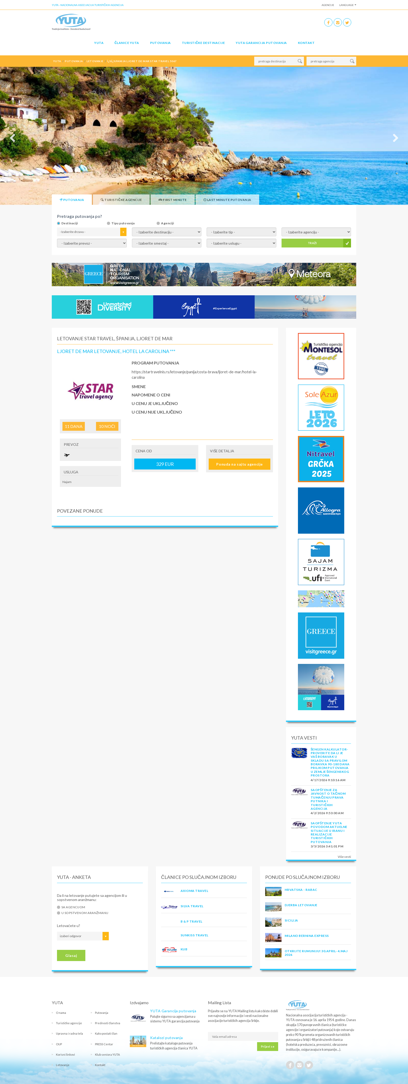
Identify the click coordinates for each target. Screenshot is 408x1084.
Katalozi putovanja (166, 1037)
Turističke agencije (69, 1023)
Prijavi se (267, 1046)
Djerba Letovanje (301, 905)
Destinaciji (69, 223)
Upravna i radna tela (69, 1033)
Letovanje (62, 1065)
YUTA (99, 43)
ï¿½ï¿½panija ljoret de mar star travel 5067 (142, 61)
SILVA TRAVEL (192, 906)
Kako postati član (106, 1033)
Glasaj (71, 955)
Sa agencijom (73, 907)
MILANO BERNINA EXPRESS (307, 936)
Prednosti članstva (107, 1023)
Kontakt (306, 43)
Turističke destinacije (203, 43)
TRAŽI (312, 243)
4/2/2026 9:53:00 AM (327, 813)
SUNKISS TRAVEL (194, 935)
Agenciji (167, 223)
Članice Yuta (126, 43)
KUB (184, 949)
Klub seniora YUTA (107, 1054)
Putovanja (160, 43)
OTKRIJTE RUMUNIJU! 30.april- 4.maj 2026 (316, 953)
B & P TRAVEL (191, 921)
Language (346, 4)
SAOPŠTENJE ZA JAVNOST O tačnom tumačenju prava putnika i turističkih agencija (328, 799)
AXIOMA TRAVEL (194, 891)
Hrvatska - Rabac (301, 890)
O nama (61, 1012)
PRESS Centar (104, 1044)
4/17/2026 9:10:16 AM (328, 780)
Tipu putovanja (123, 223)
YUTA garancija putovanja (261, 43)
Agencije (328, 4)
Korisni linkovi (65, 1054)
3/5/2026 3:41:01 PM (327, 846)
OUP (59, 1044)
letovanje (95, 61)
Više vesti (344, 857)
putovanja (74, 61)
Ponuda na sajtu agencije (239, 464)
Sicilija (291, 920)
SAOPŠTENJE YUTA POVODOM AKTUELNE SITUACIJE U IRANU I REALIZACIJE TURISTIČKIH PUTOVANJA (329, 832)
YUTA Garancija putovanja (173, 1011)
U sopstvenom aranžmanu (85, 913)
